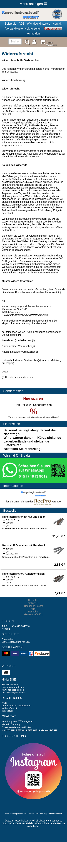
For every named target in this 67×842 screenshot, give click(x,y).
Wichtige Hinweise (38, 23)
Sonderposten (53, 28)
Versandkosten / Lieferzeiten (23, 28)
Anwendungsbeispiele (13, 689)
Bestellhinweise (10, 684)
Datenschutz (8, 639)
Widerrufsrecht (9, 708)
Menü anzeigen (33, 4)
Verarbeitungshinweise (13, 692)
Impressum (7, 711)
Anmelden (33, 33)
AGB (22, 23)
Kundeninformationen (13, 687)
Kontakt (57, 23)
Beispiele (10, 23)
